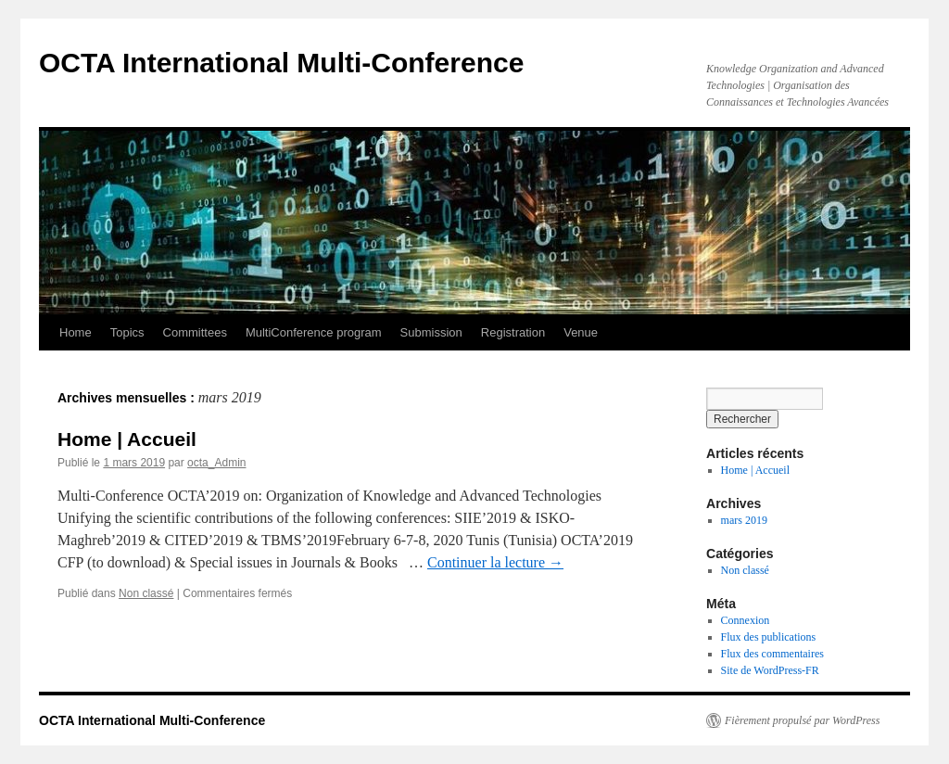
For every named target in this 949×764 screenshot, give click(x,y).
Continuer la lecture (495, 562)
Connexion (745, 620)
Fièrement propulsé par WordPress (802, 720)
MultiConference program (314, 332)
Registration (513, 332)
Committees (195, 332)
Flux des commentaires (772, 653)
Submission (431, 332)
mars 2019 (744, 520)
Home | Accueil (126, 439)
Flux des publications (768, 636)
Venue (580, 332)
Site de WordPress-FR (770, 670)
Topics (127, 332)
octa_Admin (216, 462)
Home (75, 332)
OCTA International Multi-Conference (281, 62)
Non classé (146, 593)
